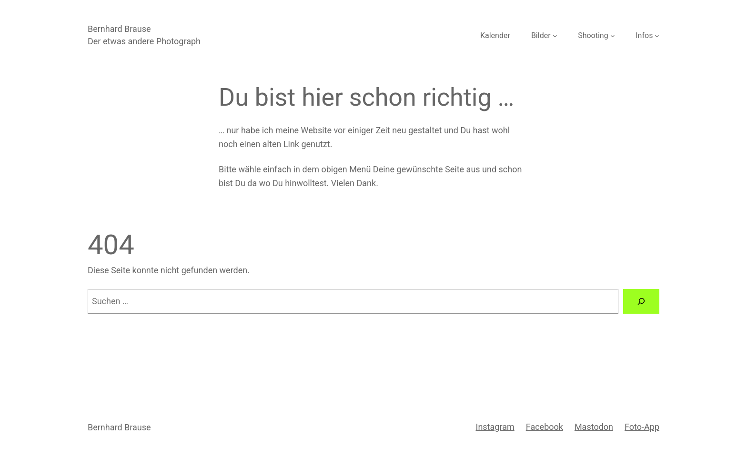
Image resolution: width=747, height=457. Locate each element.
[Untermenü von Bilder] (555, 35)
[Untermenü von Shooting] (612, 35)
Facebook (544, 427)
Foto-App (642, 427)
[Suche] (641, 301)
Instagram (494, 427)
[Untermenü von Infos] (657, 35)
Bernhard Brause (119, 29)
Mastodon (594, 427)
